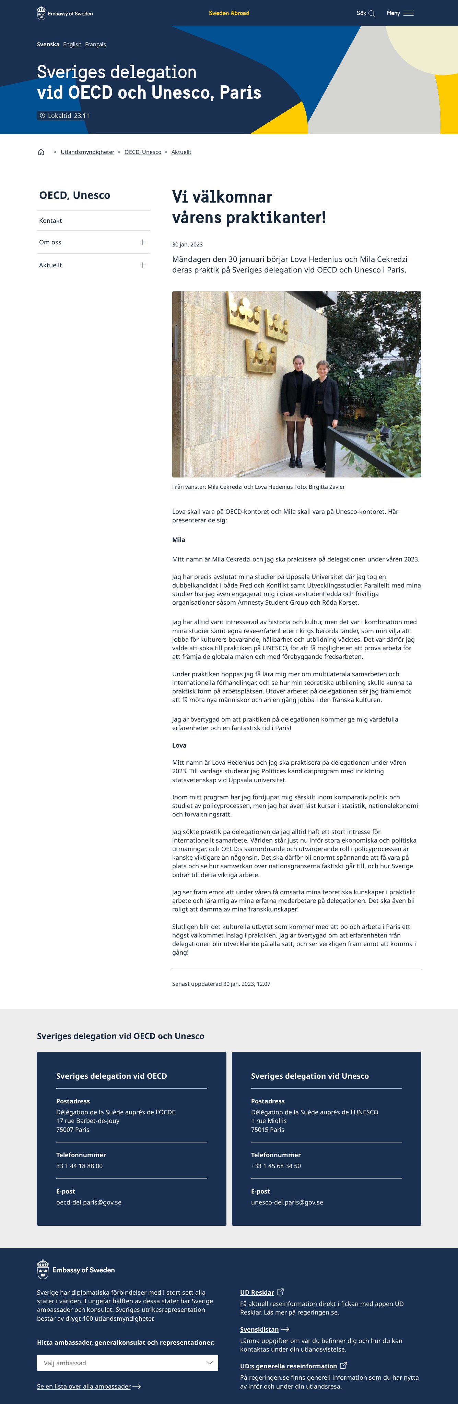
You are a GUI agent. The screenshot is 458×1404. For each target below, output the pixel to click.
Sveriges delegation (149, 82)
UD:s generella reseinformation (288, 1366)
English (72, 44)
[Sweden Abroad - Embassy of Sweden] (71, 13)
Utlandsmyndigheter (88, 152)
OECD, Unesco (143, 152)
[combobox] (127, 1362)
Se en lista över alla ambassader (84, 1386)
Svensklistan (259, 1329)
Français (95, 44)
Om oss (50, 242)
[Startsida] (44, 152)
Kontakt (50, 220)
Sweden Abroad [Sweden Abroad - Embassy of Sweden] (229, 13)
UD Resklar (257, 1292)
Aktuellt (181, 152)
